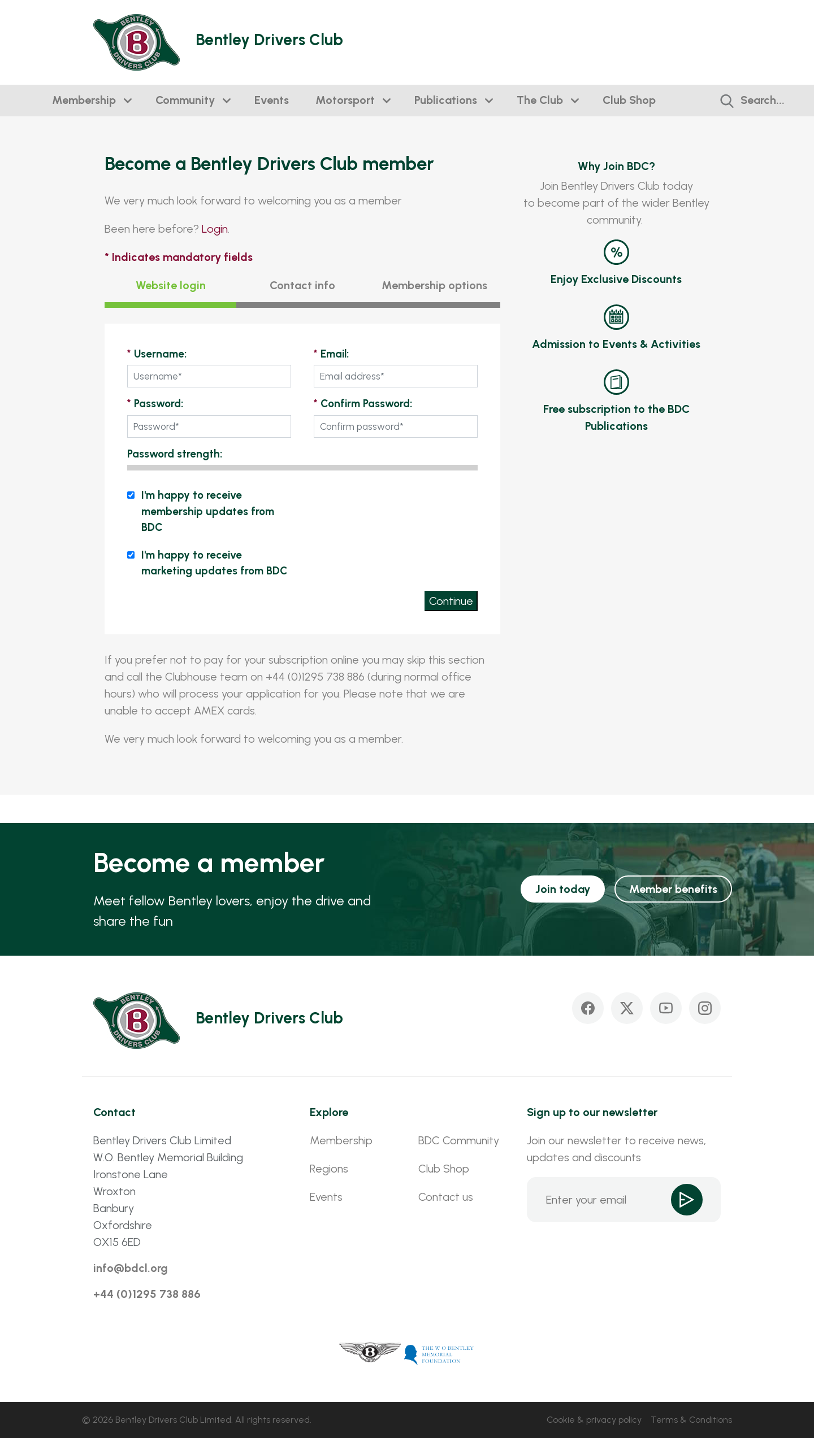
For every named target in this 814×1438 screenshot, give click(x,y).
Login (215, 229)
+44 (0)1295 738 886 (147, 1294)
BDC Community (458, 1140)
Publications (445, 100)
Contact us (445, 1197)
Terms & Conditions (691, 1419)
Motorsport (345, 100)
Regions (329, 1168)
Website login (171, 285)
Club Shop (629, 100)
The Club (540, 100)
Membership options (434, 285)
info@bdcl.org (130, 1268)
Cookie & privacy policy (594, 1419)
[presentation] (392, 509)
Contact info (302, 285)
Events (271, 100)
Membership (84, 100)
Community (185, 100)
